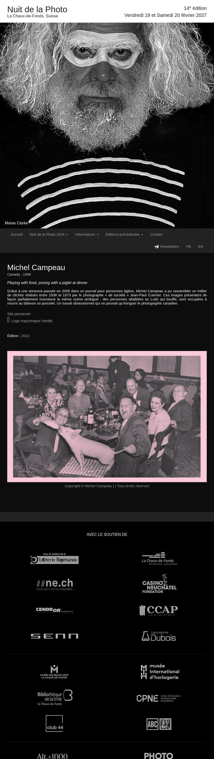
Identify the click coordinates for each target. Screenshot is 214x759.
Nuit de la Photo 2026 (49, 234)
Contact (156, 234)
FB (188, 246)
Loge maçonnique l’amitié (31, 321)
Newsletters (166, 246)
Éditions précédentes (124, 234)
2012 (24, 336)
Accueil (16, 234)
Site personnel (18, 314)
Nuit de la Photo (37, 9)
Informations (87, 234)
